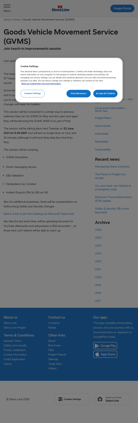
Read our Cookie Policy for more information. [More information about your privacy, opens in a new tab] (41, 84)
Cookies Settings (32, 93)
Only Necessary (78, 93)
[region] (69, 80)
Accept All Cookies (105, 93)
